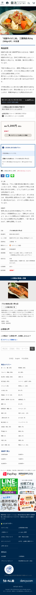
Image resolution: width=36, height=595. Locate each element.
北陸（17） (21, 436)
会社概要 (3, 556)
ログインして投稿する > (10, 339)
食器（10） (4, 413)
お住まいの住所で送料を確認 (10, 102)
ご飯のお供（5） (5, 417)
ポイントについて (5, 541)
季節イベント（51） (23, 445)
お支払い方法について (7, 536)
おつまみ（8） (22, 417)
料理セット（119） (23, 386)
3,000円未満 (4, 454)
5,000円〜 (3, 459)
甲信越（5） (4, 431)
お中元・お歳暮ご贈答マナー (26, 541)
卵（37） (20, 390)
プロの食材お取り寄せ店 (15, 230)
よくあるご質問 (23, 532)
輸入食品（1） (5, 422)
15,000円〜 (21, 463)
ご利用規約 (21, 556)
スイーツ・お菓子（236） (25, 381)
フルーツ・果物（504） (7, 372)
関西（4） (3, 436)
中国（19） (4, 440)
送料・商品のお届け (24, 536)
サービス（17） (22, 408)
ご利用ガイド (4, 532)
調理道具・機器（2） (6, 408)
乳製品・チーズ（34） (7, 395)
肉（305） (21, 372)
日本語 (11, 358)
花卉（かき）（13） (23, 413)
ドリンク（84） (5, 386)
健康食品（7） (22, 399)
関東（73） (21, 426)
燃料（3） (3, 404)
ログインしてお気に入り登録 (18, 135)
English (17, 358)
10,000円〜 (4, 463)
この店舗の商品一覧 (10, 307)
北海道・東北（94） (6, 426)
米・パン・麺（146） (6, 367)
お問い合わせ (4, 546)
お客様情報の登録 (23, 527)
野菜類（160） (22, 367)
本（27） (20, 404)
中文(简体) (25, 358)
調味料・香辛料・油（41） (8, 399)
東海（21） (21, 431)
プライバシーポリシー (7, 561)
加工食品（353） (5, 381)
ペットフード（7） (23, 422)
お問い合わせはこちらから (24, 170)
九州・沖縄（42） (5, 445)
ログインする (4, 527)
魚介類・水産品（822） (7, 377)
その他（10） (4, 390)
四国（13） (21, 440)
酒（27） (20, 395)
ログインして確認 (16, 245)
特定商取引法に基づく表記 (25, 561)
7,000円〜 (21, 459)
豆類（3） (21, 377)
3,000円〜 (21, 454)
